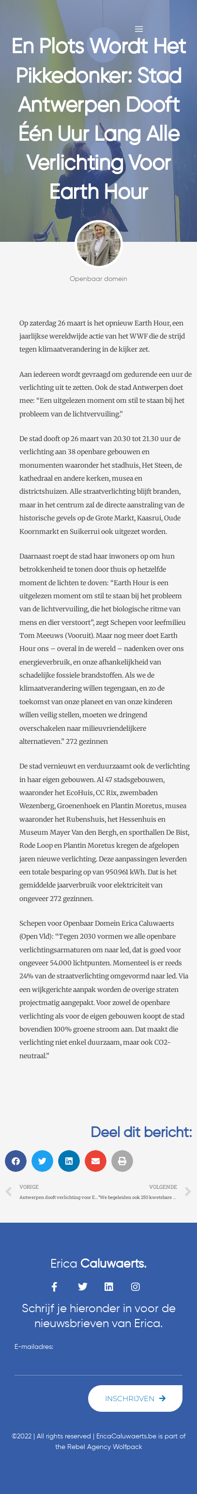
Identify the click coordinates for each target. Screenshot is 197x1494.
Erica (98, 1264)
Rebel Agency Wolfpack (104, 1447)
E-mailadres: (34, 1347)
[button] (16, 1161)
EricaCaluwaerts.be (126, 1436)
